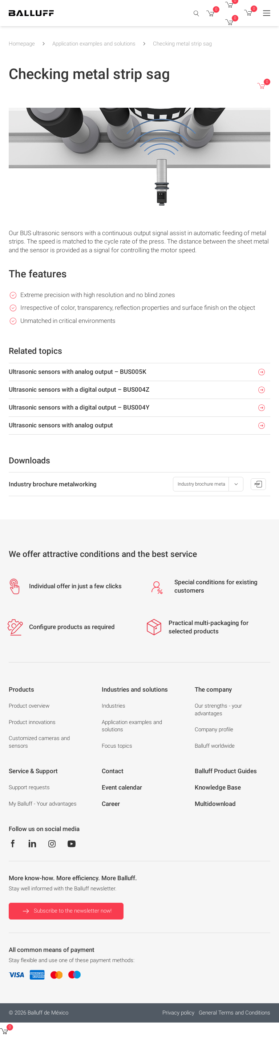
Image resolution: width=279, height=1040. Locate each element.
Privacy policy (178, 1012)
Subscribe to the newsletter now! (66, 911)
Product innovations (32, 722)
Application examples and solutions (94, 43)
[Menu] (266, 13)
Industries (113, 706)
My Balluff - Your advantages (43, 803)
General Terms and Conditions (234, 1012)
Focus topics (117, 746)
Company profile (214, 729)
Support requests (29, 787)
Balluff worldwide (215, 746)
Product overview (29, 706)
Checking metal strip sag (182, 43)
